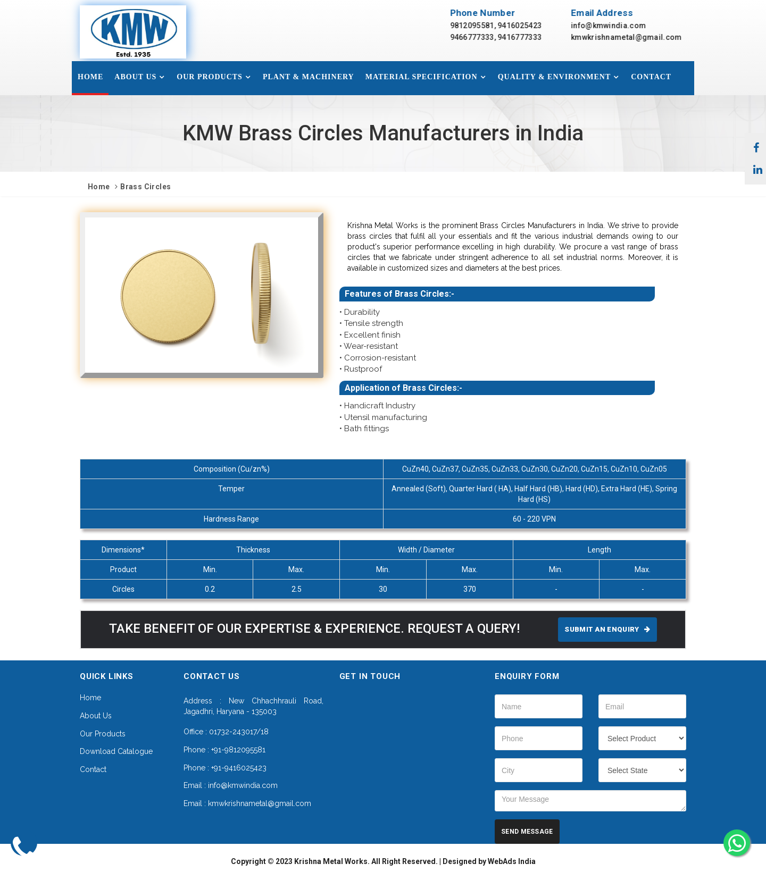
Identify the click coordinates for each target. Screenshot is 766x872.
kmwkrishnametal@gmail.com (636, 37)
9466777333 (482, 37)
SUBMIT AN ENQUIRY (607, 629)
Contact (651, 77)
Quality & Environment (554, 77)
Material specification (421, 77)
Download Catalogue (116, 751)
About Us (135, 77)
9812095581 (482, 25)
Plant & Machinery (308, 77)
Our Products (210, 77)
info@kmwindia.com (618, 25)
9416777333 (529, 37)
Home (90, 77)
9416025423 (529, 25)
